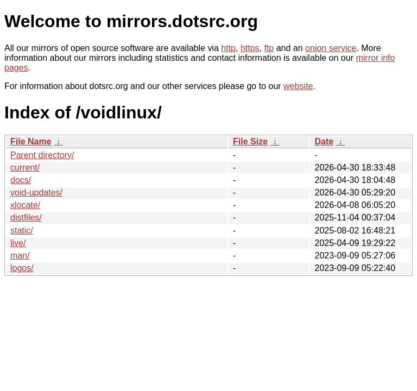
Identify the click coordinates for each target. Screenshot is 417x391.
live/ (18, 243)
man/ (20, 255)
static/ (21, 230)
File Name (31, 141)
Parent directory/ (42, 155)
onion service (330, 48)
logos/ (22, 268)
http (228, 48)
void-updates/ (36, 192)
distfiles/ (26, 217)
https (250, 48)
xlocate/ (25, 205)
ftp (269, 48)
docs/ (20, 180)
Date (323, 141)
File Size (250, 141)
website (298, 86)
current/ (25, 167)
